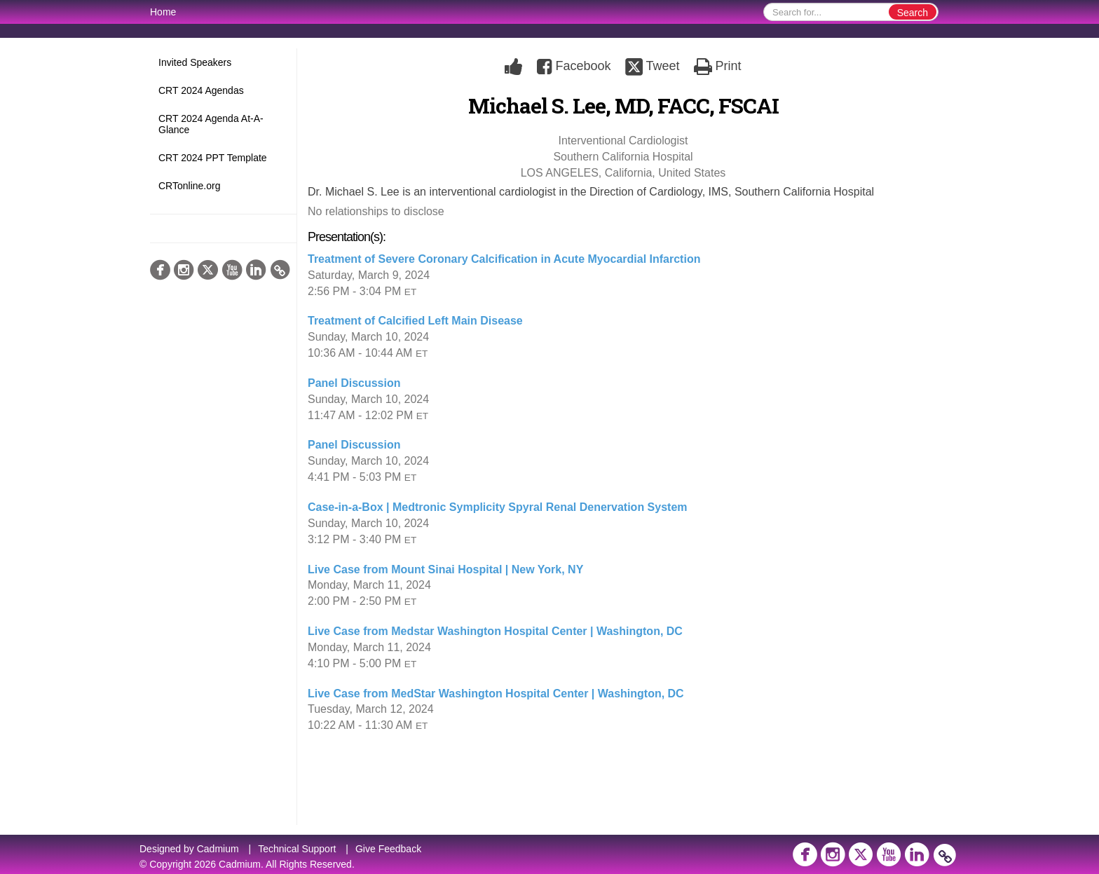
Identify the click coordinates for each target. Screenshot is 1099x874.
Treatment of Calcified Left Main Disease (415, 321)
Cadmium (218, 848)
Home (163, 12)
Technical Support (297, 848)
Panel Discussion (354, 383)
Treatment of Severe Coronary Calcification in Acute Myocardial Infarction (504, 259)
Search (912, 12)
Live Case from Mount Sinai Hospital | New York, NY (445, 569)
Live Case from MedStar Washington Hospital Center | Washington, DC (496, 693)
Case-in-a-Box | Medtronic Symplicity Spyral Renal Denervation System (498, 507)
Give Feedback (388, 848)
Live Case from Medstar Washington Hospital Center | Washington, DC (495, 631)
